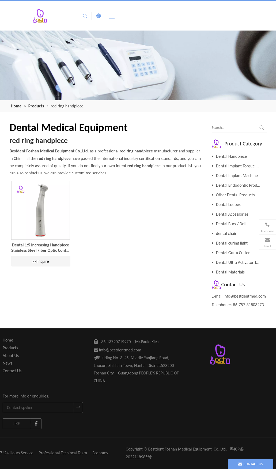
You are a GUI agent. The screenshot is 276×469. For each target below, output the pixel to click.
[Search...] (234, 128)
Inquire (41, 261)
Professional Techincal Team (63, 452)
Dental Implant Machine (237, 175)
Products (10, 347)
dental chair (226, 233)
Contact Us (12, 370)
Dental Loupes (228, 204)
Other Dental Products (235, 194)
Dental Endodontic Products (240, 185)
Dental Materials (230, 272)
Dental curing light (232, 243)
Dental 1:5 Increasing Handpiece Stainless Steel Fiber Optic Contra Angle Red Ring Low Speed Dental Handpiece (40, 247)
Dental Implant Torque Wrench (241, 165)
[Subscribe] (78, 407)
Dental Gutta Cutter (233, 252)
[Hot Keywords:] (262, 128)
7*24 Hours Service (16, 452)
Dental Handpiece (231, 156)
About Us (11, 355)
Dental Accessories (232, 214)
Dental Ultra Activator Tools (239, 262)
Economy (100, 452)
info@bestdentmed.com (245, 296)
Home (8, 340)
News (7, 363)
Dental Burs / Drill (231, 223)
